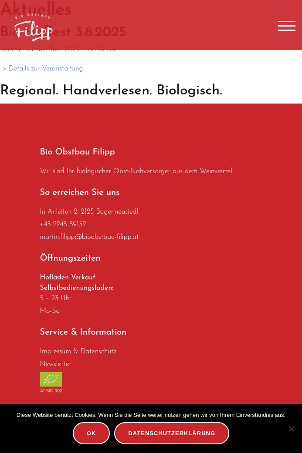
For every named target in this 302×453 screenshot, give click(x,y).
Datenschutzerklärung (171, 433)
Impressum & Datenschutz (78, 351)
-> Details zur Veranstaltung (41, 68)
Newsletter (55, 364)
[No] (291, 428)
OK (91, 433)
